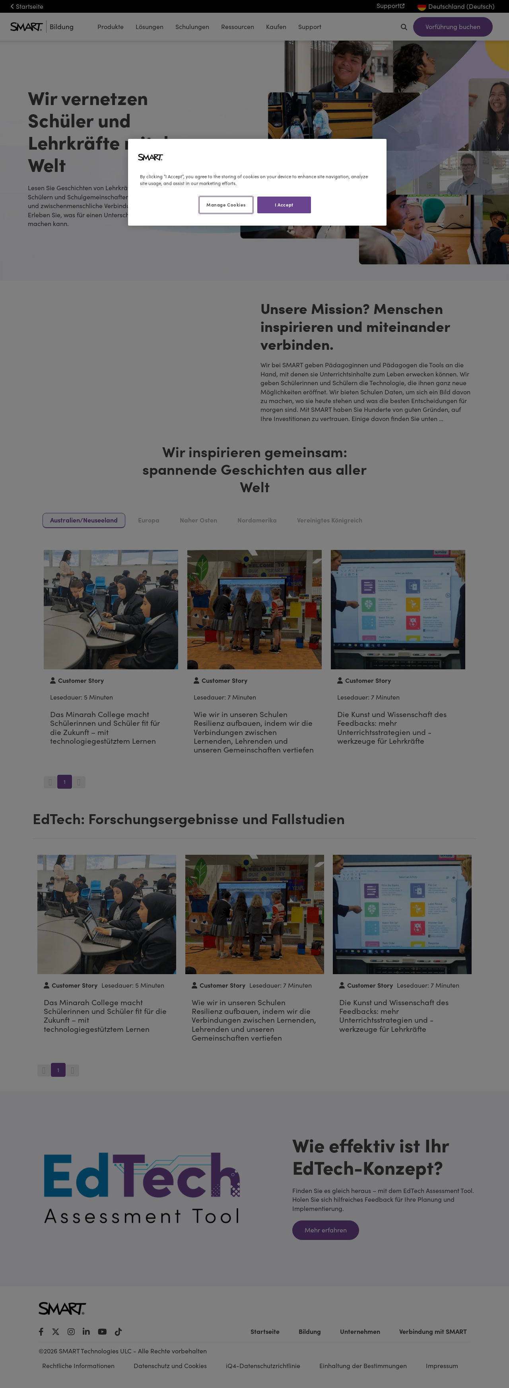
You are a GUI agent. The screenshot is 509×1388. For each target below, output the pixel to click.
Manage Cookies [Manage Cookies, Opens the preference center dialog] (225, 204)
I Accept (284, 204)
